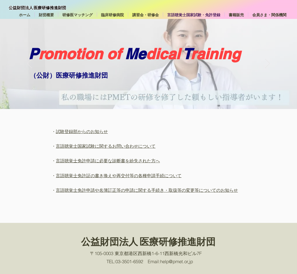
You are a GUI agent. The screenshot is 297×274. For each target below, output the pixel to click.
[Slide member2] (163, 95)
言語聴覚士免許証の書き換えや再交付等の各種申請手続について (119, 175)
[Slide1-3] (139, 95)
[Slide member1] (158, 95)
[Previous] (29, 64)
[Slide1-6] (153, 95)
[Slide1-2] (134, 95)
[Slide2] (168, 95)
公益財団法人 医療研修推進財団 (37, 7)
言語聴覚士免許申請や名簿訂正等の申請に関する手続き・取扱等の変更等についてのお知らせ (147, 190)
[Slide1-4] (143, 95)
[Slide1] (129, 95)
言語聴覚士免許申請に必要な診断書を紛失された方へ (108, 160)
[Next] (267, 64)
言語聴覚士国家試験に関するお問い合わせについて (106, 146)
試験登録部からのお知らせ (82, 131)
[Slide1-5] (148, 95)
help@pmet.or (174, 261)
